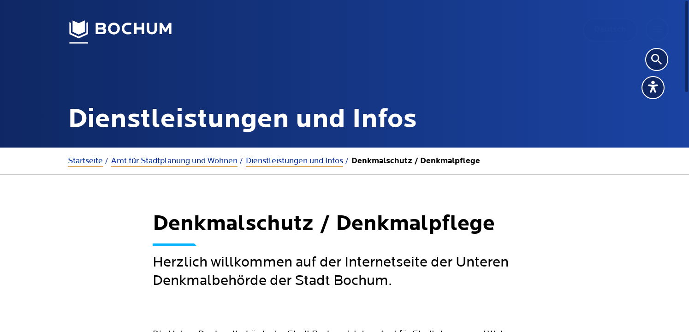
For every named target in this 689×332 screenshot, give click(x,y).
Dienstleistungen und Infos (294, 160)
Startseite (85, 160)
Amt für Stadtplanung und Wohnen (174, 160)
